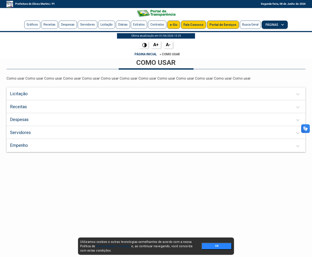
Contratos (157, 24)
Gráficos (32, 24)
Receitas (49, 24)
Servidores (87, 24)
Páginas (272, 24)
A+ (156, 44)
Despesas (68, 24)
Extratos (139, 24)
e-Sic (173, 24)
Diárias (123, 24)
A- (168, 44)
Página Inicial (146, 54)
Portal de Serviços (223, 24)
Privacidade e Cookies (113, 246)
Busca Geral (250, 24)
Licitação (107, 24)
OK (217, 245)
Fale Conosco (193, 24)
